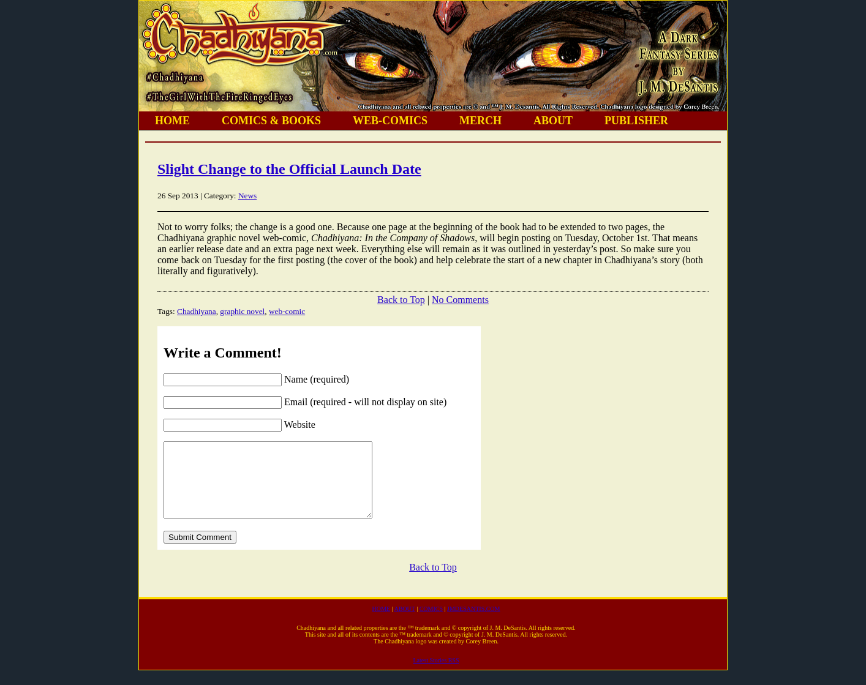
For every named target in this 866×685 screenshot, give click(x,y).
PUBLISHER (636, 120)
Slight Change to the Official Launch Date (289, 169)
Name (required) (316, 379)
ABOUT (553, 120)
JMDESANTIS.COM (473, 623)
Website (299, 424)
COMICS (431, 623)
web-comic (287, 311)
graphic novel (242, 311)
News (247, 195)
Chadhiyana (196, 311)
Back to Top (401, 299)
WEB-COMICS (390, 120)
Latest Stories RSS (436, 675)
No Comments (460, 299)
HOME (172, 120)
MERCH (480, 120)
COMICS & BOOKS (271, 120)
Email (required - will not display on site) (365, 402)
